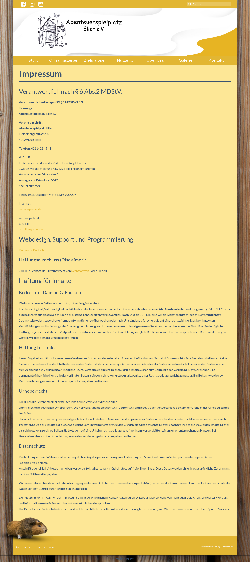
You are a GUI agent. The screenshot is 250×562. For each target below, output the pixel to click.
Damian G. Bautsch (31, 250)
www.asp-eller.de (30, 209)
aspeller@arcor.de (31, 229)
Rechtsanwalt (80, 271)
